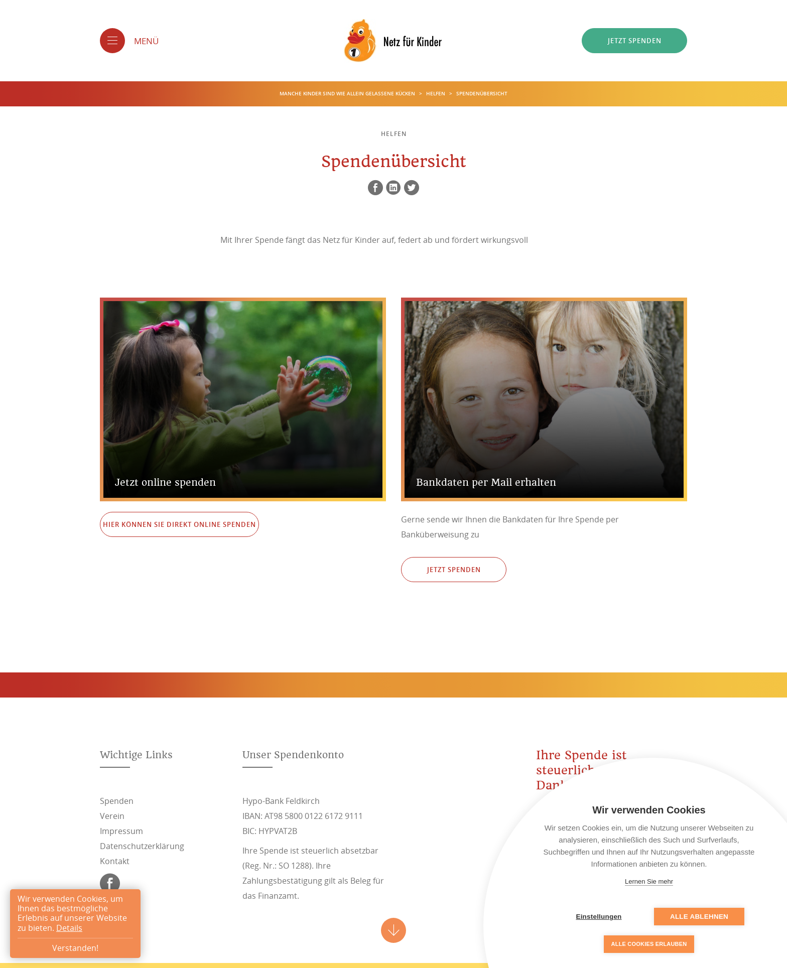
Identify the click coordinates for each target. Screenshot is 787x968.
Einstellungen (598, 916)
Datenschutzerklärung (142, 846)
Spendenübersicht (481, 93)
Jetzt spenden (635, 40)
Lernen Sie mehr (649, 881)
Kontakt (114, 861)
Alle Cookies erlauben (649, 944)
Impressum (121, 831)
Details (69, 927)
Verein (112, 815)
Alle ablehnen (699, 916)
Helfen (436, 93)
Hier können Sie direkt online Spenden (179, 524)
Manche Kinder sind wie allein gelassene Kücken (348, 93)
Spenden (117, 800)
